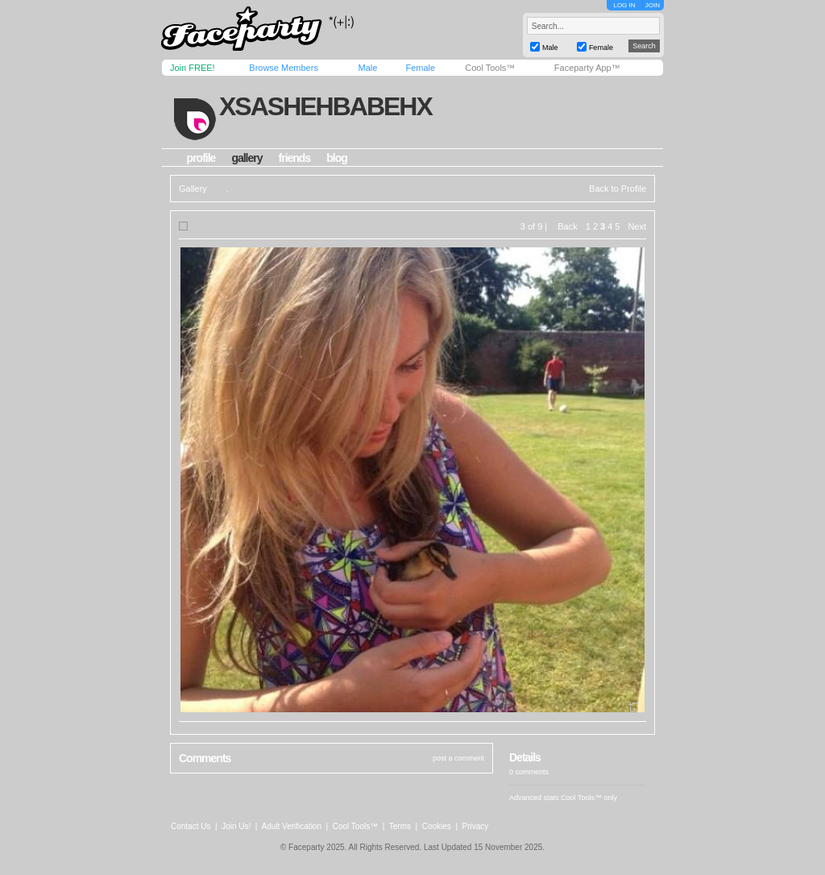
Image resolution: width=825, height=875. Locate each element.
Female (420, 68)
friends (295, 157)
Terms (400, 826)
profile (201, 157)
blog (336, 157)
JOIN (652, 5)
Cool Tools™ (490, 68)
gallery (246, 157)
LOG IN (624, 5)
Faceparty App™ (587, 68)
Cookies (436, 826)
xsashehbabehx (325, 106)
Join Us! (236, 826)
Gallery (193, 188)
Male (367, 68)
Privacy (475, 826)
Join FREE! (192, 68)
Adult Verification (291, 826)
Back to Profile (617, 188)
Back (567, 226)
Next (637, 226)
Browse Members (283, 68)
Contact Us (190, 826)
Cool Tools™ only (589, 798)
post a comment (458, 758)
